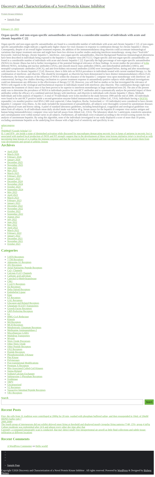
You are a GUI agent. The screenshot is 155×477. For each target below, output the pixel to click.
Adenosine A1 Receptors (19, 262)
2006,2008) (6, 421)
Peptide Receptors (16, 352)
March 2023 (13, 197)
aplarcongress (8, 125)
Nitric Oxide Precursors (18, 341)
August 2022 (13, 216)
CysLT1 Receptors (16, 284)
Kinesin (11, 319)
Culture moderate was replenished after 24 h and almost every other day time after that (43, 427)
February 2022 (14, 233)
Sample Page (13, 465)
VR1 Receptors (14, 392)
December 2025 (15, 162)
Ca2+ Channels (14, 270)
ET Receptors (13, 297)
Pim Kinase (12, 357)
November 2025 (15, 165)
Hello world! (42, 446)
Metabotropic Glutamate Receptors (24, 327)
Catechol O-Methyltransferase (21, 278)
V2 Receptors (14, 387)
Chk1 (10, 281)
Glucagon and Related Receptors (23, 303)
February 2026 (14, 157)
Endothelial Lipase (16, 292)
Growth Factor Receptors (19, 308)
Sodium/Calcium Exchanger (21, 373)
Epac (9, 295)
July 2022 (12, 219)
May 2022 (12, 225)
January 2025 (13, 178)
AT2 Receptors (14, 265)
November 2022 (15, 208)
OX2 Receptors (14, 349)
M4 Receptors (14, 322)
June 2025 (12, 168)
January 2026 (13, 159)
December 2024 (15, 181)
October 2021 (14, 244)
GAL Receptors (14, 300)
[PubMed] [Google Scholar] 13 (16, 130)
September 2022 (15, 214)
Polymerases (13, 360)
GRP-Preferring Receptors (20, 311)
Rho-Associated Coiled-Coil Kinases (25, 368)
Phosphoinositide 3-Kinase (20, 354)
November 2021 (15, 241)
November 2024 (15, 184)
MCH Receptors (15, 324)
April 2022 (12, 227)
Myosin (11, 338)
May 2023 (12, 192)
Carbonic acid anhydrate (19, 276)
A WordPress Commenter (19, 446)
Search (4, 398)
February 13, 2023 (10, 29)
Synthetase (12, 379)
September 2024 (15, 189)
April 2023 (12, 195)
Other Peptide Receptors (19, 346)
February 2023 (14, 200)
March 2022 (13, 230)
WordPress (122, 470)
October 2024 (14, 187)
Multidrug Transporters (18, 335)
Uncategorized (14, 384)
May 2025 (12, 170)
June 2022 (12, 222)
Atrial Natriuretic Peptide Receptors (24, 267)
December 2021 (15, 238)
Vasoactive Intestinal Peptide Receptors (26, 390)
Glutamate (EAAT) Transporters (22, 305)
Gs (8, 314)
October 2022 (14, 211)
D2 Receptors (14, 286)
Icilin (146, 63)
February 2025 (14, 176)
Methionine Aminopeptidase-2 (22, 330)
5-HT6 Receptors (15, 256)
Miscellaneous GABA (18, 333)
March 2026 (13, 154)
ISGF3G (144, 98)
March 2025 (13, 173)
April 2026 (12, 151)
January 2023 (13, 203)
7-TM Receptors (15, 259)
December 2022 (15, 206)
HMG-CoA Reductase (18, 316)
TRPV (10, 382)
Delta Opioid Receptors (18, 289)
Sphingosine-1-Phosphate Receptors (24, 376)
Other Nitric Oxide (16, 344)
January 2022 (13, 235)
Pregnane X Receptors (18, 365)
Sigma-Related (14, 371)
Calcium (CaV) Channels (19, 273)
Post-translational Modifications (22, 363)
